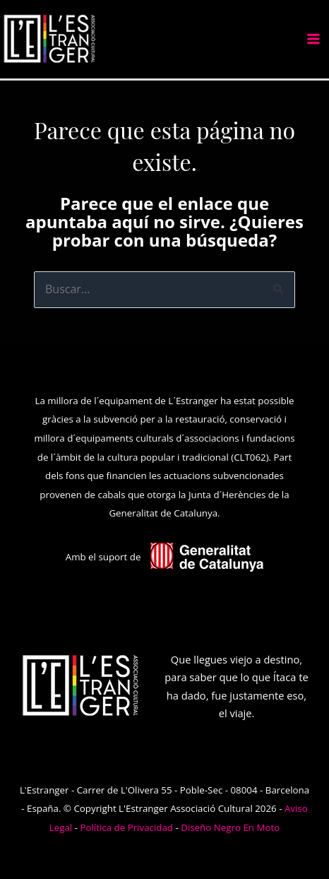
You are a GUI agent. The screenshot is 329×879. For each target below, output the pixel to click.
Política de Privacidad (126, 827)
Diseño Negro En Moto (230, 827)
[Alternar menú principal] (313, 38)
